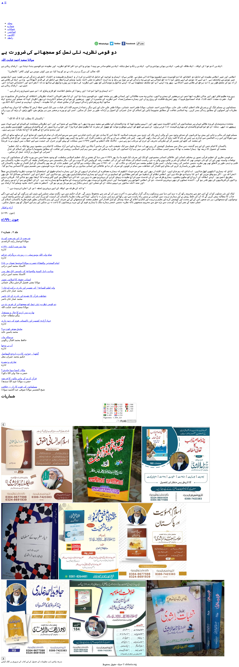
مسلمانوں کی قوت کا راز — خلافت (19, 386)
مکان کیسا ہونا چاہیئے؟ (13, 370)
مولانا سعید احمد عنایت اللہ (17, 60)
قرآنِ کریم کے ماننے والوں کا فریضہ (19, 378)
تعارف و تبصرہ (8, 362)
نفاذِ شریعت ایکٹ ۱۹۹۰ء (13, 246)
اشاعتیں (11, 32)
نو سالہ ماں (7, 337)
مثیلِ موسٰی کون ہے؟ (11, 329)
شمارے (10, 26)
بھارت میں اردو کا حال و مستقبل (17, 312)
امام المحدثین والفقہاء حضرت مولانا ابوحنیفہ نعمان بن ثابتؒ (30, 263)
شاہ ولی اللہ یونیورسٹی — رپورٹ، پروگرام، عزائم (26, 254)
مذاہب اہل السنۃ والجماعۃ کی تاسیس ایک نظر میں (27, 271)
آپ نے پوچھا (7, 345)
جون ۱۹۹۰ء (10, 220)
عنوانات (11, 29)
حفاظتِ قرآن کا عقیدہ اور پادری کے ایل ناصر (23, 296)
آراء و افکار (7, 207)
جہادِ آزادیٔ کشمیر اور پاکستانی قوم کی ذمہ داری (26, 320)
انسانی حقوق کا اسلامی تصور (16, 279)
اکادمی (10, 35)
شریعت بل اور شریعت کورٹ (15, 238)
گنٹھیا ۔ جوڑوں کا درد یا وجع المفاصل (20, 353)
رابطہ (10, 37)
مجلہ (9, 23)
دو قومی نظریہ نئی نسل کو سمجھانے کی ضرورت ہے (28, 304)
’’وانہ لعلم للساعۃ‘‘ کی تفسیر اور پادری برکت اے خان (28, 287)
